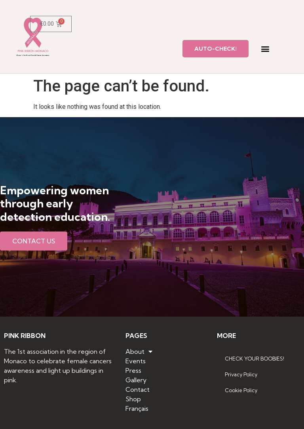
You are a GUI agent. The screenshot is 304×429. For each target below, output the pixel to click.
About (138, 351)
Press (133, 370)
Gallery (135, 380)
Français (136, 408)
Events (135, 361)
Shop (133, 399)
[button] (265, 48)
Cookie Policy (241, 390)
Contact (137, 389)
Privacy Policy (241, 374)
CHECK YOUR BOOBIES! (254, 358)
